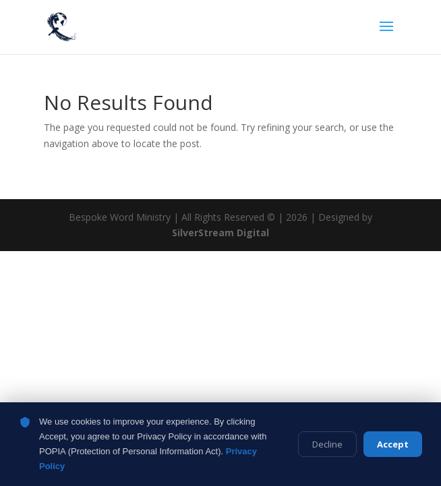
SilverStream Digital (220, 232)
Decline (327, 444)
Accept (393, 444)
